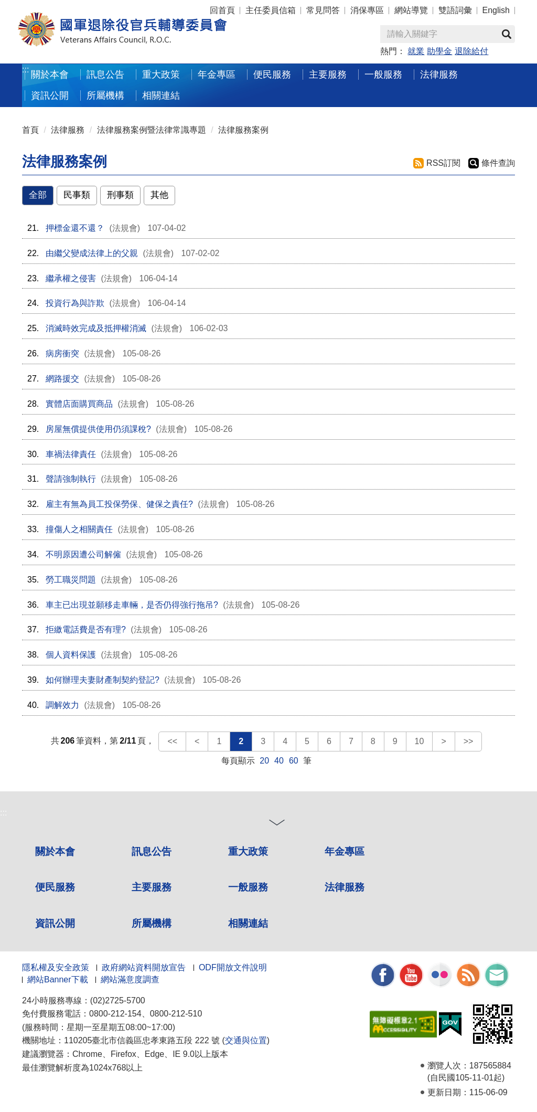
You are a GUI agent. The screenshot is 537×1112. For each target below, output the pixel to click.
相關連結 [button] (161, 95)
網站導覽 (411, 10)
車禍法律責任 (71, 454)
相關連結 (248, 923)
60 (293, 760)
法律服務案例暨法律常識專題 (151, 129)
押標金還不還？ (75, 228)
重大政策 (161, 74)
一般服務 (248, 887)
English (496, 10)
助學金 (439, 51)
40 (279, 760)
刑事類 (120, 195)
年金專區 (216, 74)
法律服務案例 (243, 129)
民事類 (76, 195)
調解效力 (62, 705)
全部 (38, 195)
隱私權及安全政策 (55, 967)
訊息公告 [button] (105, 74)
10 (419, 741)
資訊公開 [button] (50, 95)
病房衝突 (62, 353)
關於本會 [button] (50, 74)
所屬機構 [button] (105, 95)
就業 (415, 51)
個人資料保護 (71, 654)
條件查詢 (498, 162)
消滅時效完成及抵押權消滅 (96, 328)
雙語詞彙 (455, 10)
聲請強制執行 (71, 478)
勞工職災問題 (71, 579)
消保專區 (367, 10)
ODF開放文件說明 (233, 967)
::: (25, 69)
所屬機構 (151, 923)
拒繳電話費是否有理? (86, 629)
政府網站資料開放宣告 (144, 967)
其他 (159, 195)
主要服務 (151, 887)
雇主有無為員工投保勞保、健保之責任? (119, 504)
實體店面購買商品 (79, 403)
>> (469, 741)
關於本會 (55, 851)
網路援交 (62, 378)
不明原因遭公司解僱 (83, 554)
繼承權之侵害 (71, 278)
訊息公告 (151, 851)
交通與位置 (246, 1040)
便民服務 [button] (272, 74)
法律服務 (67, 129)
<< (172, 741)
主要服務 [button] (328, 74)
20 (264, 760)
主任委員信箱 (270, 10)
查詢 (506, 34)
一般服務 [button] (383, 74)
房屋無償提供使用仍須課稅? (98, 429)
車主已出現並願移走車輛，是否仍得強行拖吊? (132, 604)
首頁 (30, 129)
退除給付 (471, 51)
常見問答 (323, 10)
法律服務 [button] (439, 74)
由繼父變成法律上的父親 (92, 253)
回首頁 (222, 10)
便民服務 (55, 887)
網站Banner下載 (57, 979)
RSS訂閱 (443, 162)
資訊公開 (55, 923)
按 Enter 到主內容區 (47, 7)
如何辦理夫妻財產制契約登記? (102, 679)
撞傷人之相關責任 (79, 529)
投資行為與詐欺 (75, 303)
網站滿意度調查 (130, 979)
